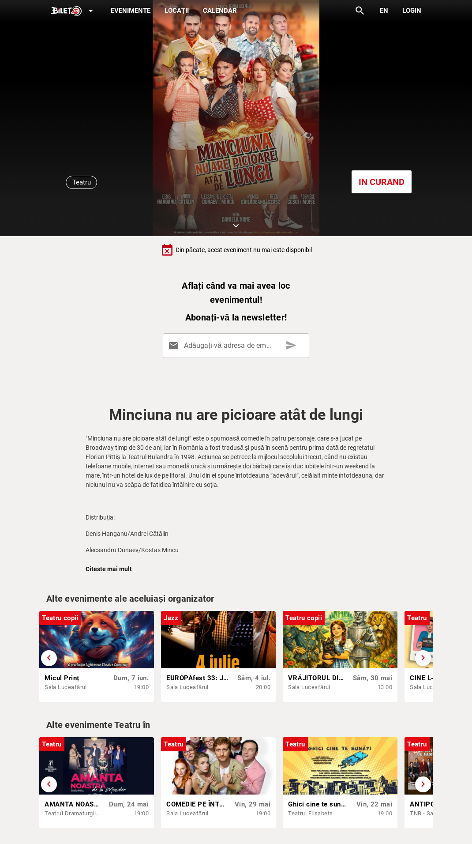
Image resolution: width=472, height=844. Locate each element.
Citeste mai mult (109, 569)
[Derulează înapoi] (49, 658)
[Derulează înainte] (423, 658)
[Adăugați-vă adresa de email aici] (237, 345)
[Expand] (74, 11)
